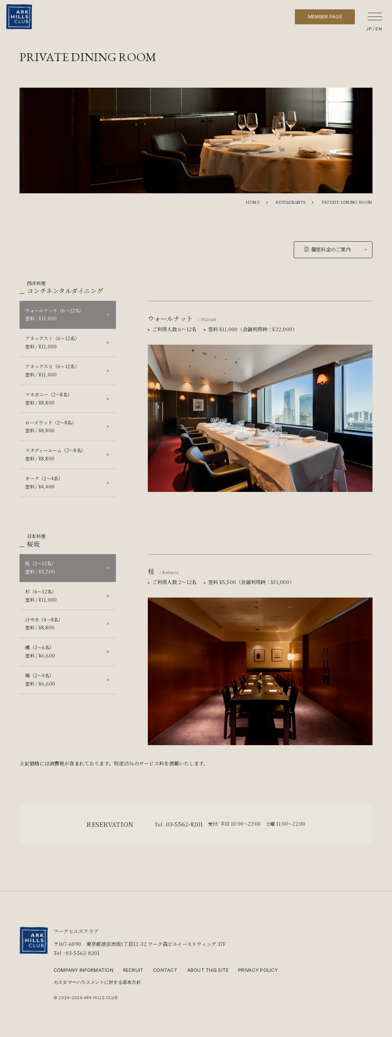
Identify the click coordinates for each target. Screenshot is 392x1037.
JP (369, 28)
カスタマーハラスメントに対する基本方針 (97, 982)
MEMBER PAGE (325, 16)
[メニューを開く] (375, 16)
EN (378, 28)
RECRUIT (133, 970)
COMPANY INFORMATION (83, 970)
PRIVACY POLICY (258, 970)
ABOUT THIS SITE (208, 970)
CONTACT (165, 970)
